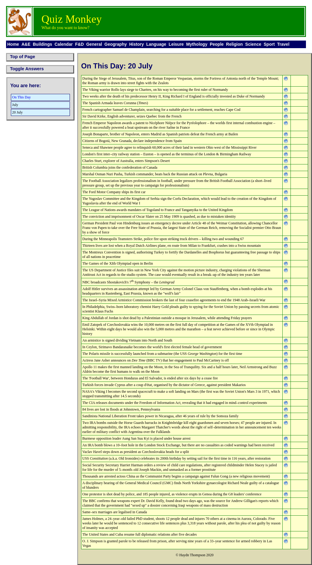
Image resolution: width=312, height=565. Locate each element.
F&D (79, 44)
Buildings (42, 44)
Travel (283, 44)
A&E (26, 44)
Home (13, 44)
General (94, 44)
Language (156, 44)
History (136, 44)
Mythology (196, 44)
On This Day (21, 97)
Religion (234, 44)
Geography (115, 44)
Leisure (176, 44)
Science (253, 44)
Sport (269, 44)
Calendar (63, 44)
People (217, 44)
